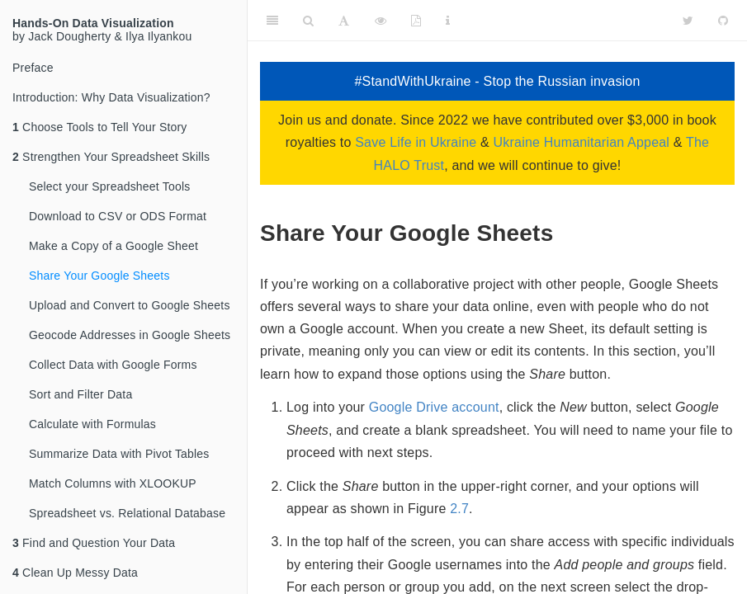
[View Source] (380, 20)
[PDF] (416, 20)
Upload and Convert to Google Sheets (129, 305)
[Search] (308, 20)
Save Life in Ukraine (415, 142)
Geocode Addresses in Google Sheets (129, 335)
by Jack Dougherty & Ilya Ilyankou (101, 29)
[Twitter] (688, 20)
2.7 (459, 509)
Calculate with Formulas (92, 424)
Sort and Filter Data (80, 394)
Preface (33, 67)
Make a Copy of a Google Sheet (113, 245)
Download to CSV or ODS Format (117, 216)
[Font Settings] (344, 20)
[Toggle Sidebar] (272, 20)
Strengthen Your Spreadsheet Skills (111, 156)
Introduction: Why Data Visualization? (111, 97)
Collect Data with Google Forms (113, 364)
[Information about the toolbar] (447, 20)
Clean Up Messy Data (75, 572)
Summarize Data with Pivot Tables (119, 453)
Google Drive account (434, 407)
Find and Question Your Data (93, 542)
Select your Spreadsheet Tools (109, 186)
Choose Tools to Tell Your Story (99, 127)
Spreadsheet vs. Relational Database (127, 513)
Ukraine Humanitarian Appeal (582, 142)
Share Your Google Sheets (99, 275)
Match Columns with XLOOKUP (112, 483)
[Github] (723, 20)
